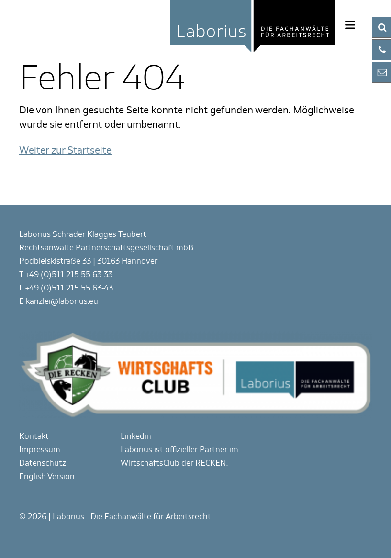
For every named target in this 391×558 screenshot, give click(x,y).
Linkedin (136, 436)
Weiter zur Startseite (65, 150)
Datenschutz (42, 463)
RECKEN (210, 463)
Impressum (39, 450)
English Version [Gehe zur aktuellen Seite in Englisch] (47, 476)
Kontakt (34, 436)
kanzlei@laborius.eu (62, 301)
